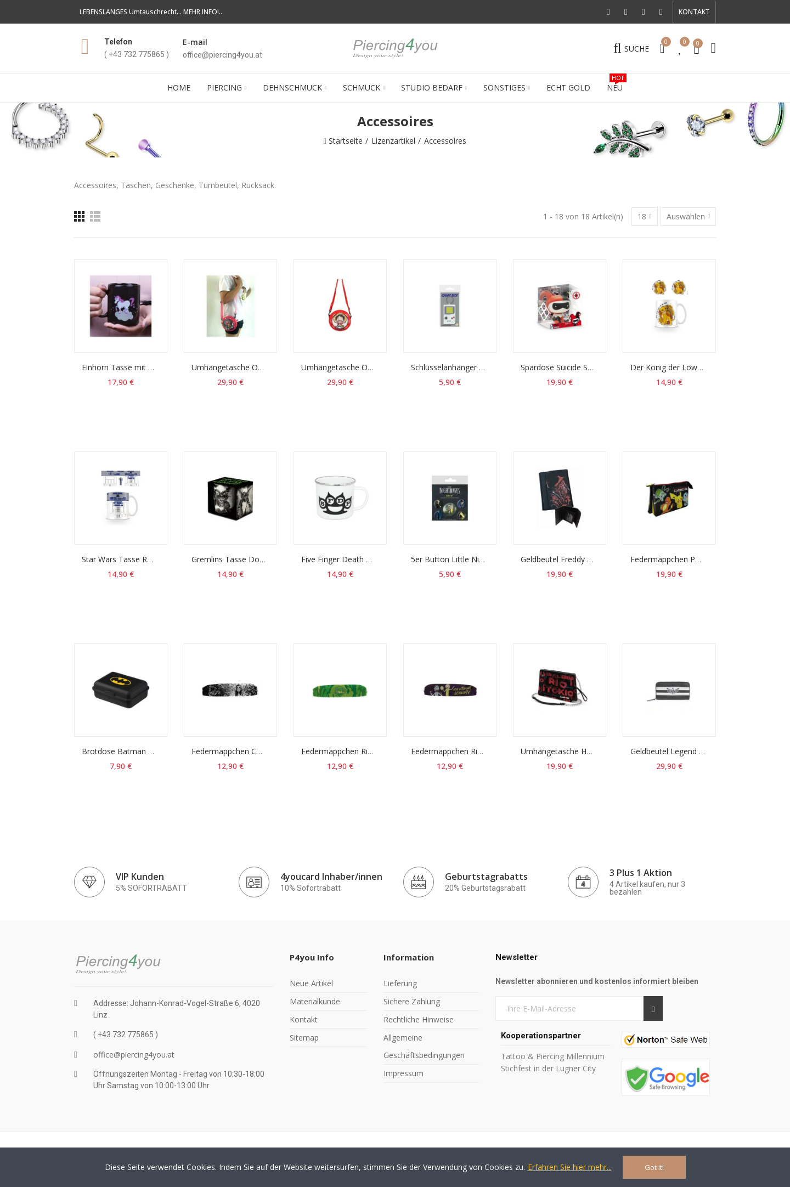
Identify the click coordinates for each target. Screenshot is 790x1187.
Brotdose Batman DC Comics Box (143, 751)
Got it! (654, 1167)
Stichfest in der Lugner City (549, 1068)
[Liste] (95, 216)
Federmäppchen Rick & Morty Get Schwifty (487, 751)
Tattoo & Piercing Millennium (553, 1056)
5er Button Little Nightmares (462, 559)
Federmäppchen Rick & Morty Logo (364, 751)
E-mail (195, 42)
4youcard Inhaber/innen (331, 877)
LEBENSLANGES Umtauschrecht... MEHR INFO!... (152, 11)
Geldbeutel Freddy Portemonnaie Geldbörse (598, 559)
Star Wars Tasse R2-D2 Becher (137, 559)
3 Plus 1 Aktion (641, 873)
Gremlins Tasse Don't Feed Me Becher (260, 559)
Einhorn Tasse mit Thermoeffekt (139, 367)
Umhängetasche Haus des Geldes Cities (591, 751)
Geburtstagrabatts (486, 877)
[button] (694, 12)
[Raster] (79, 216)
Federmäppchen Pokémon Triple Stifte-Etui (706, 559)
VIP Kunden (140, 877)
